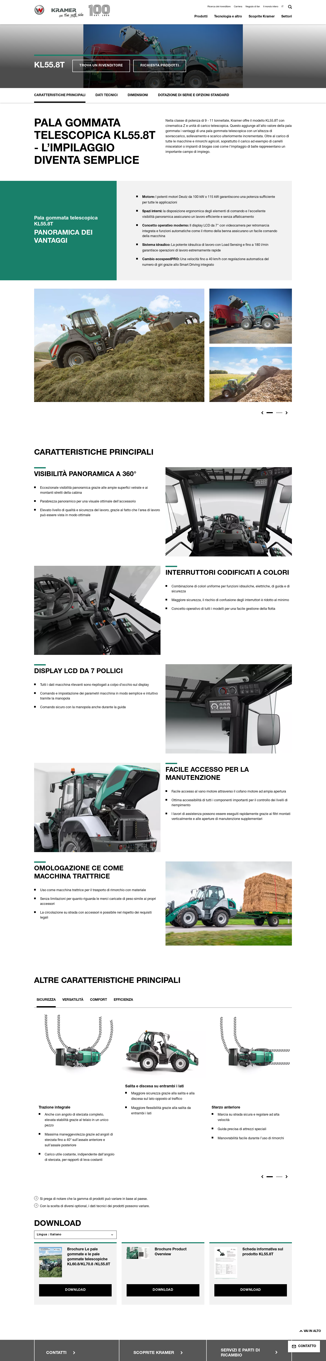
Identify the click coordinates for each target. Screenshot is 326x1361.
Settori (286, 16)
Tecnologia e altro (228, 16)
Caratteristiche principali (59, 36)
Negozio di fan (253, 6)
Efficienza (123, 941)
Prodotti (200, 16)
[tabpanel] (76, 1034)
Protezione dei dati (126, 1328)
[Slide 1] (270, 353)
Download (75, 1231)
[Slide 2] (279, 353)
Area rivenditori (189, 1328)
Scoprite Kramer (262, 16)
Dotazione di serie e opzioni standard (193, 36)
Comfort (98, 941)
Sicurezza (46, 941)
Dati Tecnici (106, 36)
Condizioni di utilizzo (62, 1336)
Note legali (55, 1328)
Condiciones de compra (64, 1343)
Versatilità (72, 941)
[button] (283, 6)
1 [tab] (270, 1117)
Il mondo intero (270, 6)
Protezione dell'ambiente (130, 1336)
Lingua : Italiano (49, 1176)
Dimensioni (138, 36)
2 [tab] (279, 1117)
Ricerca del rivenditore (219, 6)
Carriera (238, 6)
